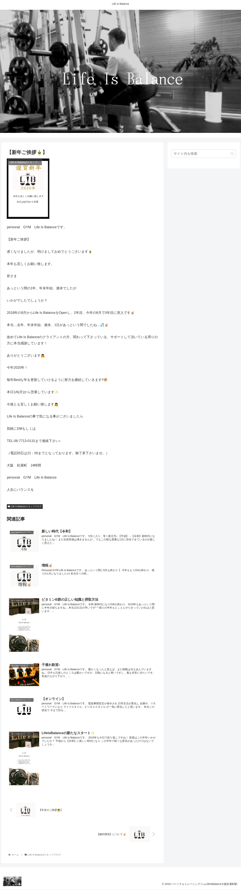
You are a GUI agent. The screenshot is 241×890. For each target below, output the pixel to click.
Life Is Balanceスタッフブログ (25, 506)
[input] (203, 153)
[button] (232, 154)
